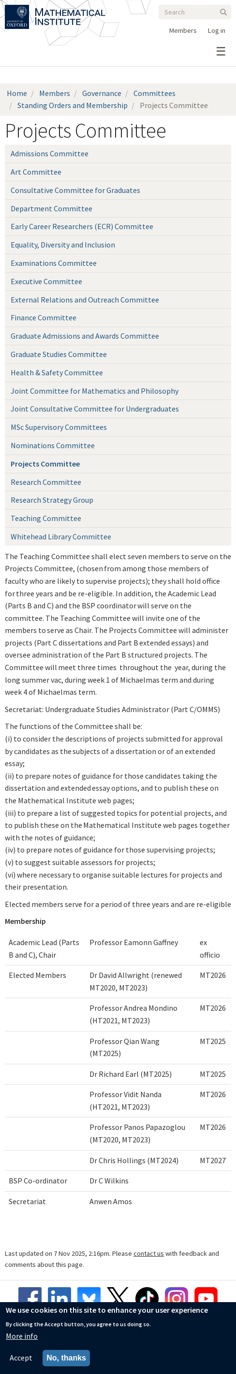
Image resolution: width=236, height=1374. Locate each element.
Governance (101, 93)
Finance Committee (43, 317)
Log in (216, 30)
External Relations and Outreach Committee (85, 299)
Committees (154, 93)
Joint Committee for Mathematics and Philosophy (94, 391)
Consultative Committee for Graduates (75, 190)
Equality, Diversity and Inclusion (63, 244)
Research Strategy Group (52, 500)
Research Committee (46, 482)
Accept (21, 1358)
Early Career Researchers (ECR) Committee (82, 226)
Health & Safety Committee (57, 372)
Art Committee (36, 172)
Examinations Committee (54, 263)
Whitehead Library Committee (61, 536)
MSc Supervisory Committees (59, 427)
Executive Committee (46, 281)
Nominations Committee (53, 445)
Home (17, 93)
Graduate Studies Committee (59, 354)
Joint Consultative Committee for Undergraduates (95, 408)
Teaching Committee (46, 518)
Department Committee (51, 208)
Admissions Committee (49, 153)
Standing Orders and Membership (72, 105)
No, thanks (66, 1358)
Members (183, 30)
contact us (148, 1253)
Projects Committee (45, 463)
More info (22, 1336)
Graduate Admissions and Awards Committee (85, 336)
